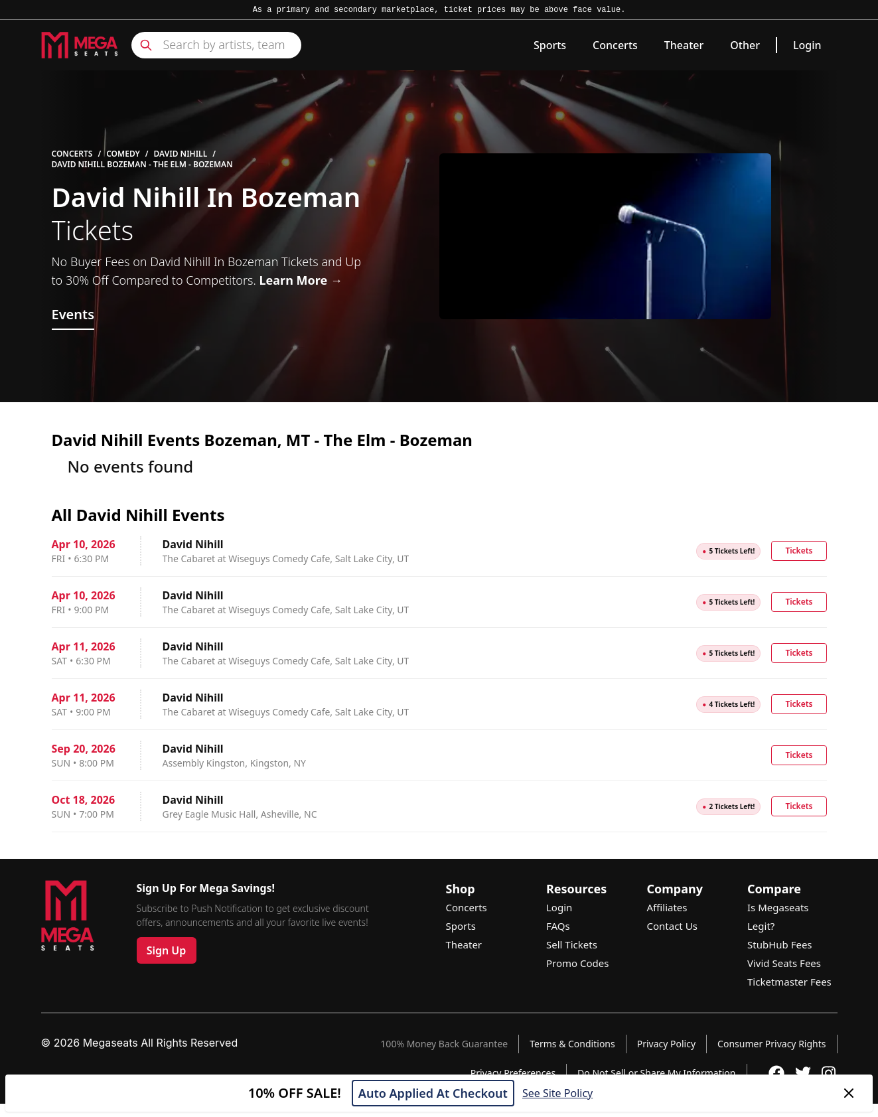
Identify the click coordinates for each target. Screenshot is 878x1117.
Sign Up (166, 950)
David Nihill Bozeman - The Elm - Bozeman (142, 164)
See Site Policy (557, 1093)
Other (745, 45)
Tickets (798, 550)
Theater (683, 45)
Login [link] (807, 45)
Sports (550, 45)
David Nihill (181, 154)
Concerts (615, 45)
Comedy (123, 154)
